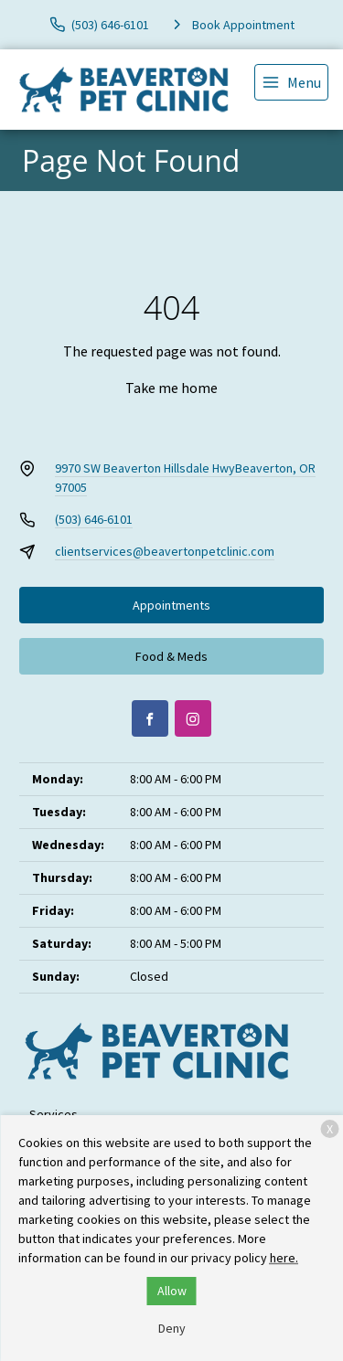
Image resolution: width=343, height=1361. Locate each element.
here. (284, 1257)
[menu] (291, 82)
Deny (172, 1328)
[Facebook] (150, 718)
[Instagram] (193, 718)
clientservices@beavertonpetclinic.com (164, 551)
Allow (172, 1290)
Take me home (171, 387)
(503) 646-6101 (94, 519)
